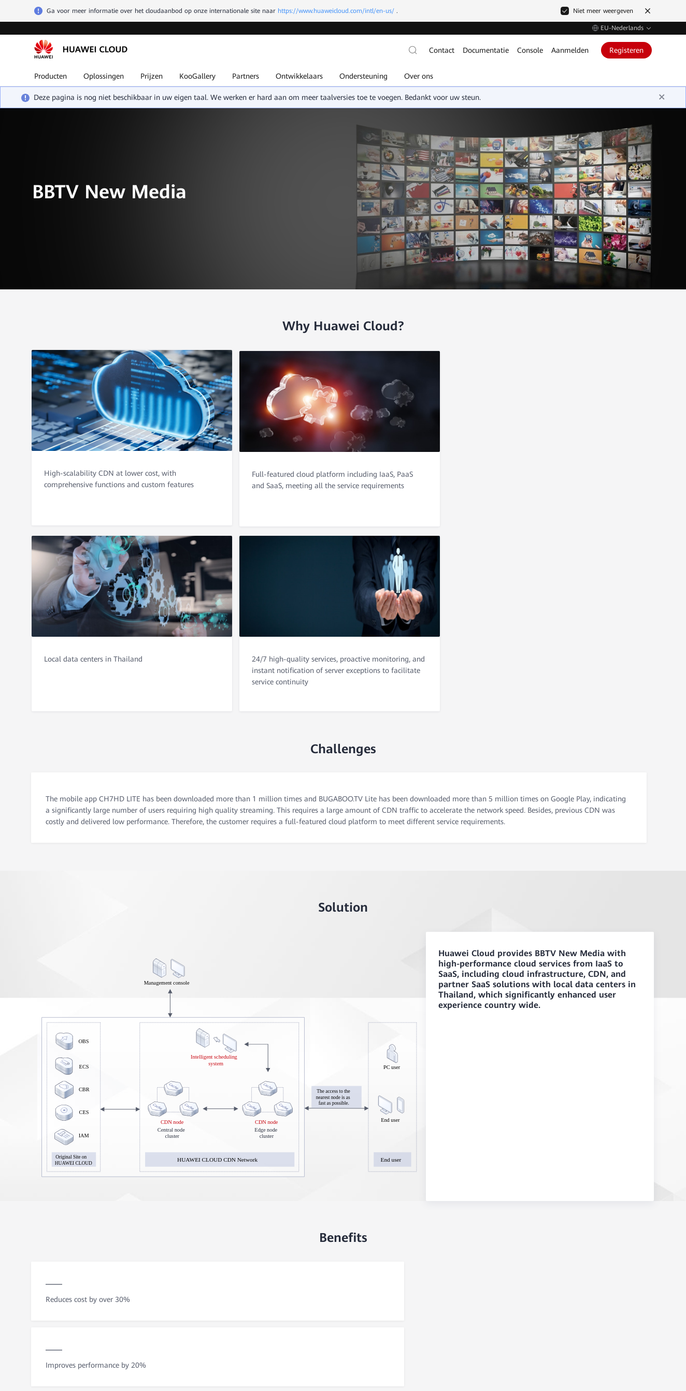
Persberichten (187, 1275)
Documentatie (486, 50)
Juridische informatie (197, 1259)
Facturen (493, 1228)
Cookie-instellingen (473, 1320)
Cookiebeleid (524, 1320)
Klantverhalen (187, 1228)
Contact (441, 50)
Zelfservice (52, 1229)
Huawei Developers (602, 1259)
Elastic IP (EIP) (286, 1228)
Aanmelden (570, 50)
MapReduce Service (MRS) (303, 1275)
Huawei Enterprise (600, 1228)
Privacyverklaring (627, 1320)
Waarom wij (185, 1213)
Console (530, 50)
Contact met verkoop (71, 1194)
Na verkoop (54, 1212)
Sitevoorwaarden (572, 1320)
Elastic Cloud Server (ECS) (302, 1213)
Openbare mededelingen (404, 1259)
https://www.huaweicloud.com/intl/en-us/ (336, 10)
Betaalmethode (502, 1275)
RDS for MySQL (288, 1244)
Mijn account (499, 1259)
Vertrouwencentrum (196, 1244)
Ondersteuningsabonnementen (412, 1275)
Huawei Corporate (600, 1213)
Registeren (626, 50)
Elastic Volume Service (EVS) (306, 1259)
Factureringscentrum (510, 1244)
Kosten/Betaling (503, 1213)
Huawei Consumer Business (613, 1244)
